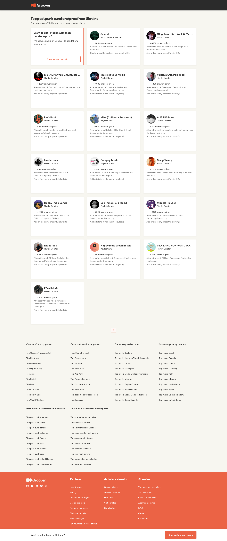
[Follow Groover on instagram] (27, 486)
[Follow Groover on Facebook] (32, 486)
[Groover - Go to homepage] (48, 480)
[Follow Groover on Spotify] (41, 486)
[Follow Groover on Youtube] (37, 486)
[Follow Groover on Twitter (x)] (46, 486)
